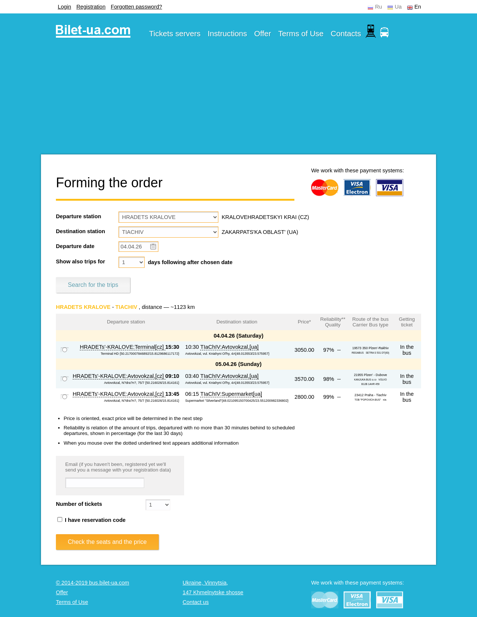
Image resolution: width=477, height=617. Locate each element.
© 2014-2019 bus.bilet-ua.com (92, 583)
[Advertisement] (238, 102)
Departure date (75, 246)
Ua (398, 7)
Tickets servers (174, 33)
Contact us (196, 602)
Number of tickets (79, 504)
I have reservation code (91, 520)
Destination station (80, 231)
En (417, 7)
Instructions (227, 33)
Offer (262, 33)
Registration (90, 7)
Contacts (346, 33)
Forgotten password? (136, 7)
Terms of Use (301, 33)
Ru (378, 7)
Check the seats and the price (107, 542)
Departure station (78, 216)
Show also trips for (80, 261)
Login (64, 7)
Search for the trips (93, 285)
